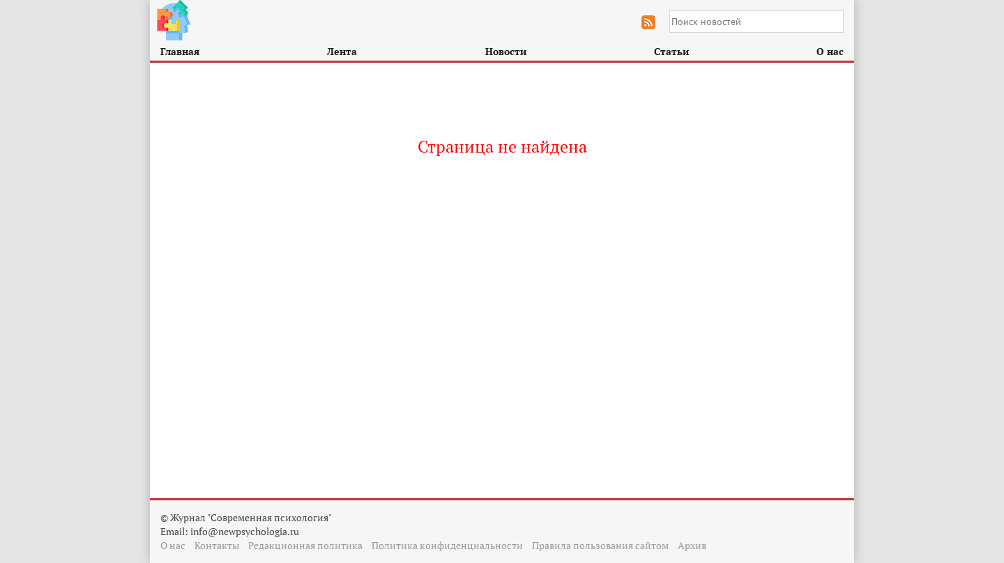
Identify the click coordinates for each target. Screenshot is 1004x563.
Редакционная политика (305, 545)
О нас (830, 51)
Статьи (671, 51)
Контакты (217, 545)
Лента (342, 51)
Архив (692, 545)
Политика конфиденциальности (447, 545)
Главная (179, 51)
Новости (505, 51)
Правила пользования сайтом (600, 545)
